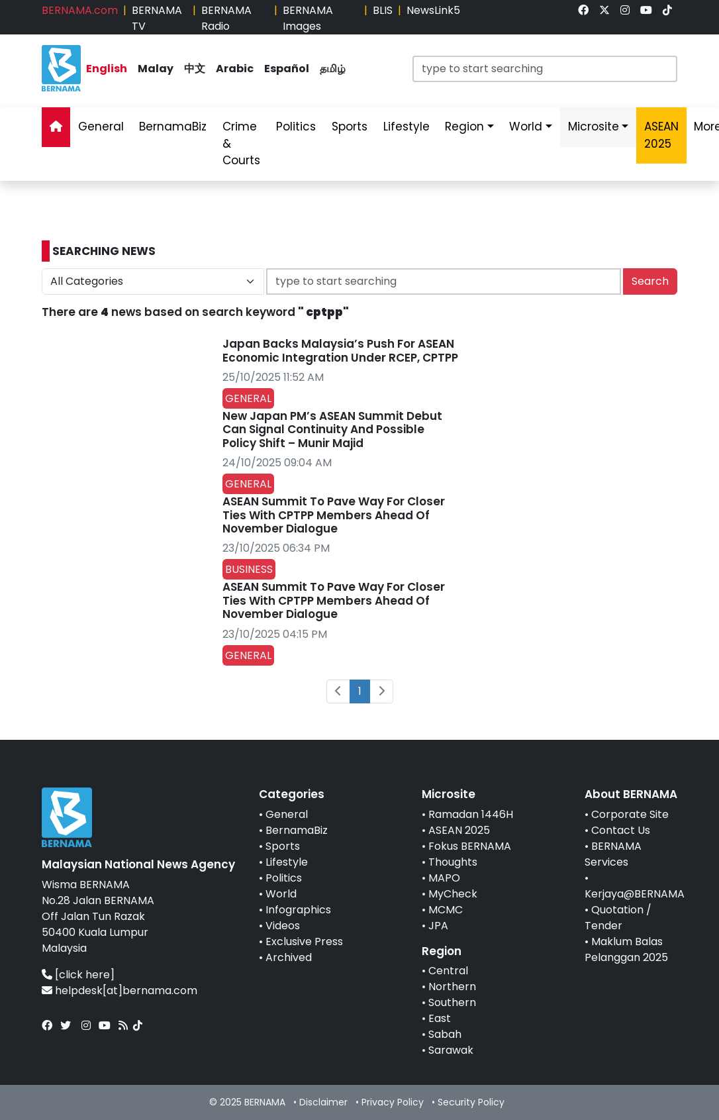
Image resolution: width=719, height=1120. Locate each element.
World (281, 893)
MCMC (445, 909)
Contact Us (620, 830)
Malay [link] (155, 68)
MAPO (444, 878)
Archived (288, 957)
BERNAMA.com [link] (80, 10)
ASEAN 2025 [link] (661, 135)
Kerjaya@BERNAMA (635, 893)
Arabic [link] (235, 68)
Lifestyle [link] (406, 126)
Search (650, 281)
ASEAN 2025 (459, 830)
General (286, 814)
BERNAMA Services (613, 854)
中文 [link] (194, 68)
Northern (452, 986)
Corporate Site (630, 814)
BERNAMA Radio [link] (226, 18)
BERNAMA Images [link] (308, 18)
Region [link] (464, 126)
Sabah (444, 1034)
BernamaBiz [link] (173, 126)
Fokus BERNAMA (469, 846)
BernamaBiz (296, 830)
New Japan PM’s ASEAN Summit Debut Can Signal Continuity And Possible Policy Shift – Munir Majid (332, 429)
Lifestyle (286, 862)
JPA (438, 925)
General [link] (101, 126)
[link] (583, 10)
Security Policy (471, 1102)
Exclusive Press (304, 941)
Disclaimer (323, 1102)
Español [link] (286, 68)
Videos (282, 925)
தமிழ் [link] (333, 68)
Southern (452, 1002)
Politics (283, 878)
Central (448, 970)
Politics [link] (296, 126)
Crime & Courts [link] (241, 143)
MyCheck (452, 893)
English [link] (106, 68)
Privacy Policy (392, 1102)
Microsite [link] (593, 126)
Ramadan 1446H (470, 814)
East (439, 1018)
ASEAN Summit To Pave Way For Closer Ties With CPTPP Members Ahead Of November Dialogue (333, 514)
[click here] (85, 974)
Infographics (298, 909)
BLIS (383, 10)
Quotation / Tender (618, 917)
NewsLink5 (433, 10)
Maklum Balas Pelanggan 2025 (626, 949)
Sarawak (450, 1050)
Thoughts (452, 862)
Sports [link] (349, 126)
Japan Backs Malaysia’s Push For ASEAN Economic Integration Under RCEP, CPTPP (340, 350)
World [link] (525, 126)
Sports (282, 846)
